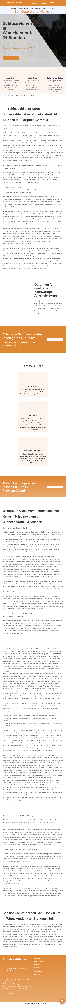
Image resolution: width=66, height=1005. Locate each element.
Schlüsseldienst (14, 959)
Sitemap (37, 974)
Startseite (13, 8)
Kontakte (52, 8)
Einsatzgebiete (23, 8)
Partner (36, 968)
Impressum (38, 971)
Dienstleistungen (36, 8)
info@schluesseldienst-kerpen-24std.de (15, 3)
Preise (45, 8)
